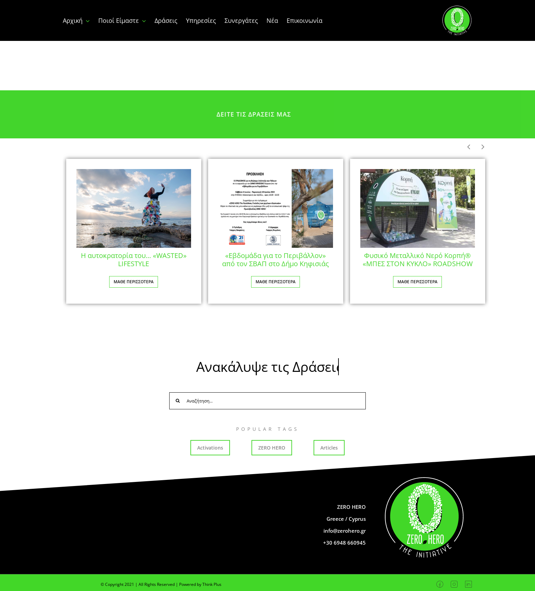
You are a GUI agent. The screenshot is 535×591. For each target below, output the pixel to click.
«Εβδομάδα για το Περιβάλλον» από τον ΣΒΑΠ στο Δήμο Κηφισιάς (275, 260)
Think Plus (211, 584)
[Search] (177, 400)
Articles (329, 447)
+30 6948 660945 (344, 542)
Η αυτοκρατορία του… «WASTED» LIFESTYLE (134, 260)
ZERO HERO (271, 447)
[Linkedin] (468, 584)
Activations (210, 447)
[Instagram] (454, 584)
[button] (483, 146)
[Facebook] (440, 584)
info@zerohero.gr (344, 530)
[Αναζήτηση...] (267, 400)
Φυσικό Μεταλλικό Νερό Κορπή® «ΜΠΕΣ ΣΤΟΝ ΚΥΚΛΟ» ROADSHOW (418, 260)
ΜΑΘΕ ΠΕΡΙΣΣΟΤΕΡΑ (134, 282)
